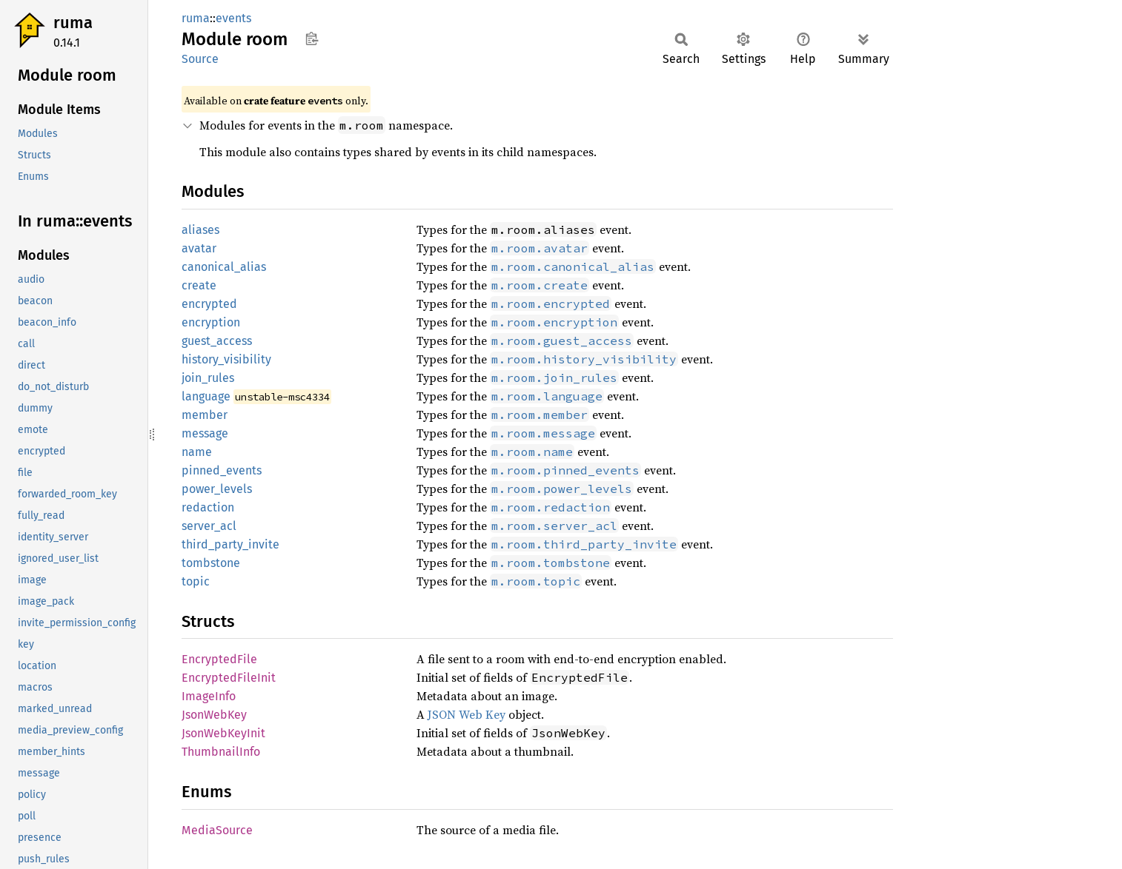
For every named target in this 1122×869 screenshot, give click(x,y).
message (205, 433)
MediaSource (217, 830)
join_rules (208, 378)
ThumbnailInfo (221, 752)
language (206, 396)
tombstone (211, 563)
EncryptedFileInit (229, 678)
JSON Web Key (466, 714)
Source (200, 59)
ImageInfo (209, 696)
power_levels (217, 489)
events (233, 18)
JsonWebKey (214, 715)
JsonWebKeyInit (223, 733)
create (199, 285)
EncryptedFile (219, 659)
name (197, 452)
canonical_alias (224, 267)
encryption (211, 322)
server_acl (209, 526)
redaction (208, 507)
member (205, 415)
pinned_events (222, 470)
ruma (73, 23)
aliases (200, 230)
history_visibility (226, 359)
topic (196, 581)
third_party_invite (230, 544)
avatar (199, 248)
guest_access (217, 341)
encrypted (209, 304)
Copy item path (311, 38)
